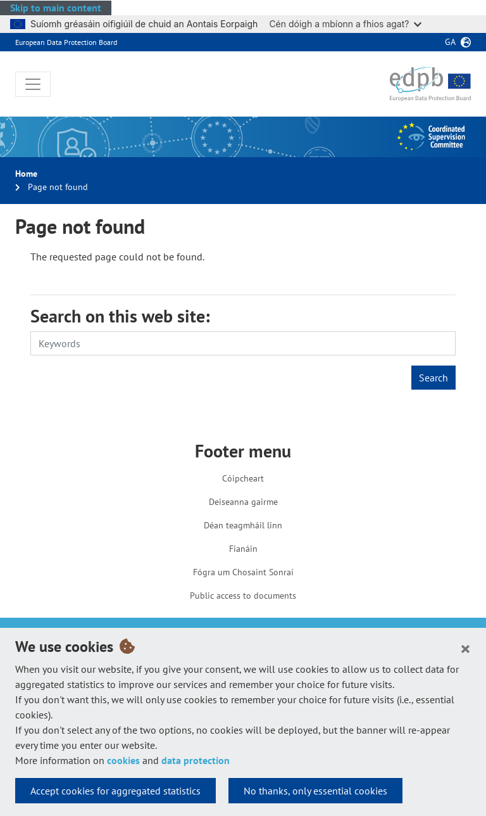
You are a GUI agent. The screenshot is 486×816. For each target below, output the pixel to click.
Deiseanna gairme (243, 501)
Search (433, 377)
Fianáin (243, 548)
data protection (195, 760)
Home (26, 173)
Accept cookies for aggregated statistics (115, 790)
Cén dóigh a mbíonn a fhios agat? (345, 23)
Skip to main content (55, 7)
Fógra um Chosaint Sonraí (243, 572)
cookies (123, 760)
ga (450, 42)
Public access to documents (243, 595)
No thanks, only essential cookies (315, 790)
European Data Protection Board (66, 42)
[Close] (465, 648)
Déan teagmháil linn (243, 525)
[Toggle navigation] (33, 84)
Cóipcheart (243, 478)
